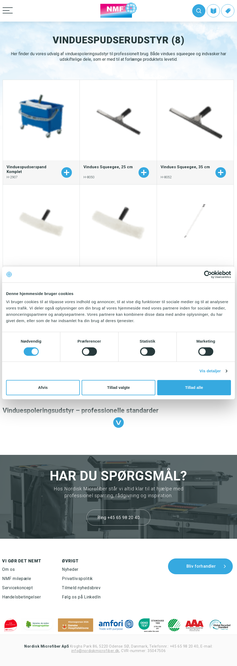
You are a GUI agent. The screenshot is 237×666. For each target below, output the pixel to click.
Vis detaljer (210, 371)
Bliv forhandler (201, 566)
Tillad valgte (118, 387)
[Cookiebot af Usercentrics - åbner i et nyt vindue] (208, 274)
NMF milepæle (16, 578)
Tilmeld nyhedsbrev (81, 587)
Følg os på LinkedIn (81, 596)
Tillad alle (194, 387)
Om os (8, 569)
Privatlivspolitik (77, 578)
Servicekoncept (17, 587)
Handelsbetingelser (21, 596)
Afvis (43, 387)
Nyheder (70, 569)
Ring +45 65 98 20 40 (118, 517)
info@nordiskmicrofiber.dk (95, 651)
